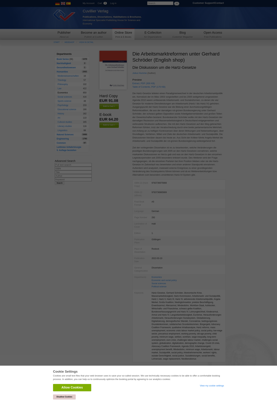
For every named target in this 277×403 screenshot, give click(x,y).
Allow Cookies (72, 387)
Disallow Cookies (64, 397)
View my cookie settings (212, 385)
